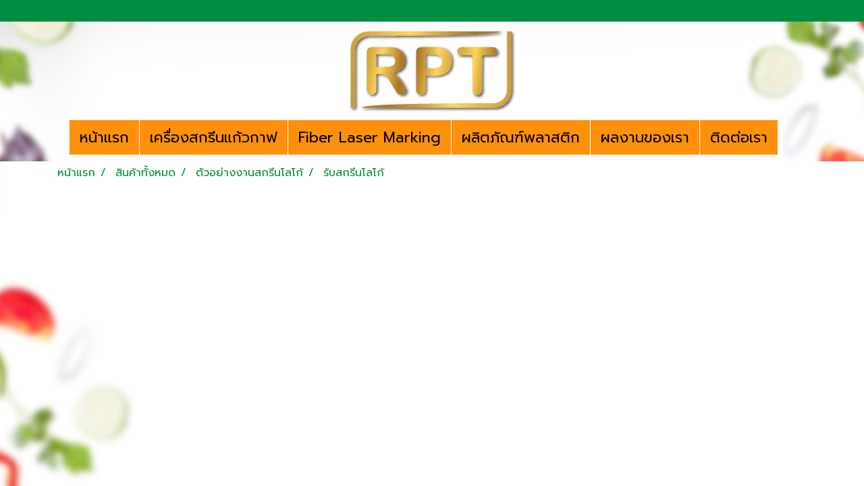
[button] (789, 137)
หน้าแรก (104, 137)
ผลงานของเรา (645, 137)
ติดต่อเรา (738, 137)
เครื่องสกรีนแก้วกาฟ (213, 137)
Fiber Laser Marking (369, 137)
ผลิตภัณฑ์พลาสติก (521, 137)
